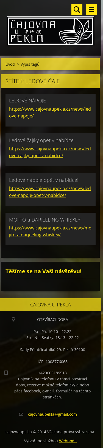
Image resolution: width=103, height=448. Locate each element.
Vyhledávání (76, 9)
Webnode (68, 440)
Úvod (10, 64)
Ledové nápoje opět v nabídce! (43, 180)
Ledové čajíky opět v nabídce (41, 140)
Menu (91, 9)
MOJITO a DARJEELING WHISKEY (44, 219)
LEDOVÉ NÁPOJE (27, 100)
